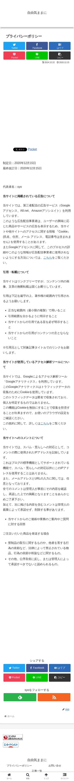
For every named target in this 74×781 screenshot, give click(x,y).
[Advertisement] (37, 105)
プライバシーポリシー (19, 765)
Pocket (32, 149)
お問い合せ (55, 765)
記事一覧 (37, 770)
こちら (47, 257)
